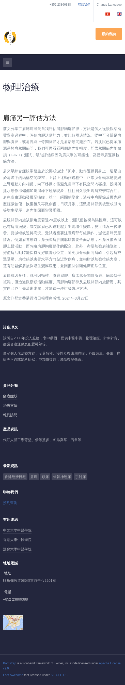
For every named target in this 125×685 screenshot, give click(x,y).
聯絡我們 (84, 4)
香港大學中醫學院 (17, 540)
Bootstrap (9, 663)
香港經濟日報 (15, 477)
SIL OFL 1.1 (59, 675)
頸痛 (45, 477)
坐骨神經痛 (62, 477)
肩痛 (33, 477)
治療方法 (10, 406)
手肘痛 (80, 477)
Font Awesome (13, 675)
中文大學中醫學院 (17, 530)
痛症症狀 (10, 396)
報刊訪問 (10, 415)
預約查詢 (109, 34)
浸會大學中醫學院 (17, 549)
